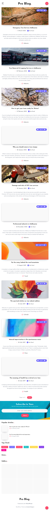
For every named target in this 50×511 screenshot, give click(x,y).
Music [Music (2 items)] (26, 447)
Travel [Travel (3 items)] (41, 447)
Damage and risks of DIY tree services (25, 185)
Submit (25, 415)
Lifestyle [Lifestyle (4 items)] (19, 447)
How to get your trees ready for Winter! (25, 108)
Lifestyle (26, 314)
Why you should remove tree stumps (25, 147)
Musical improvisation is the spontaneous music (25, 339)
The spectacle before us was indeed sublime (25, 301)
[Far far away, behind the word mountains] (5, 436)
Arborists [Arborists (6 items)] (4, 447)
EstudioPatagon (30, 507)
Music (26, 353)
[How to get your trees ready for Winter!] (5, 429)
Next (29, 397)
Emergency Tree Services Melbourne (25, 28)
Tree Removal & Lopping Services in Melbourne (25, 68)
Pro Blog (25, 3)
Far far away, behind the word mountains (25, 262)
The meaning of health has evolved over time (25, 378)
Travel (26, 276)
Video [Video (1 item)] (3, 450)
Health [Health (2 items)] (12, 447)
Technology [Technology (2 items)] (34, 447)
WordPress (29, 503)
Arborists (26, 43)
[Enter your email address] (25, 410)
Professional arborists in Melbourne (25, 224)
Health (26, 391)
